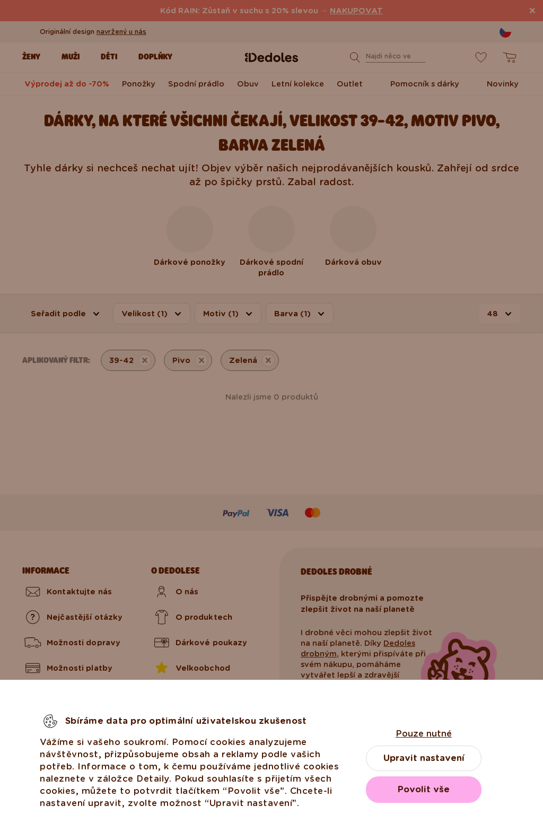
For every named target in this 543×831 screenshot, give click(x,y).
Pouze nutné (424, 734)
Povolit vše (424, 789)
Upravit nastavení (424, 758)
